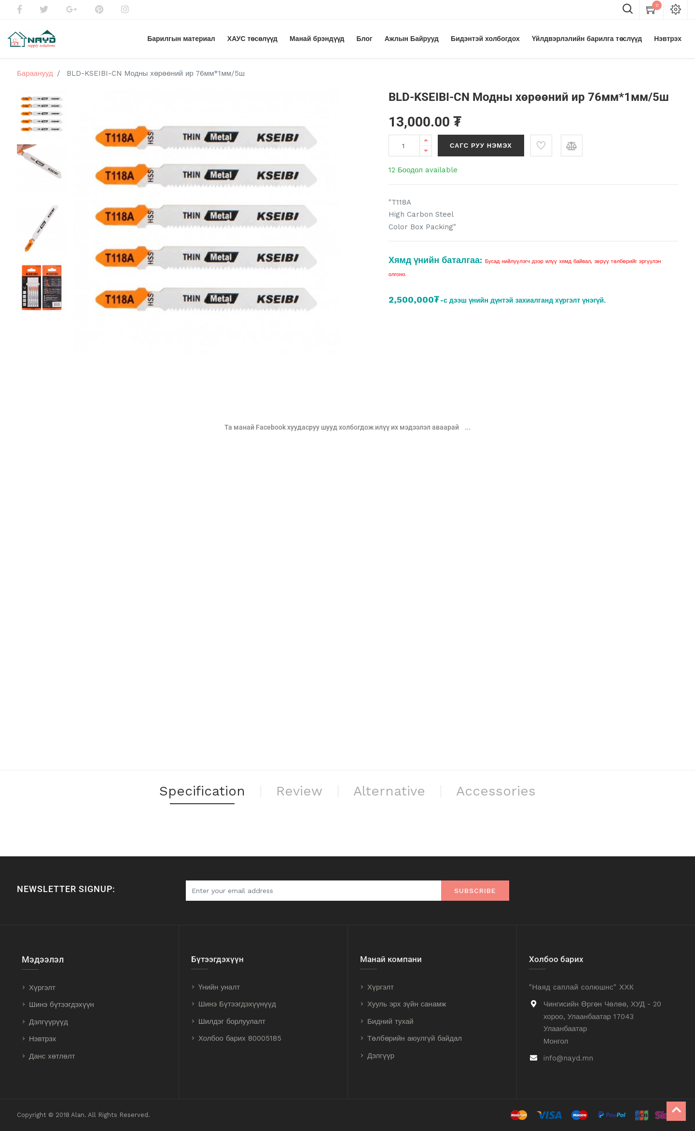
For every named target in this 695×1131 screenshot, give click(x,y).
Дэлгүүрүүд (48, 1022)
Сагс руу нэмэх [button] (481, 146)
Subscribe (475, 890)
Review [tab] (299, 792)
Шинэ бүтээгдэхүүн (61, 1004)
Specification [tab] (201, 792)
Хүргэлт (42, 987)
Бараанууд (35, 74)
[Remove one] (425, 151)
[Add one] (425, 141)
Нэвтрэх (42, 1038)
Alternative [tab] (390, 792)
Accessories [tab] (497, 792)
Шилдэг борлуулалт (231, 1021)
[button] (541, 146)
